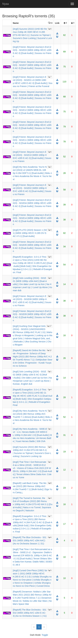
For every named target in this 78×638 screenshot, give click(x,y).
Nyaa (5, 3)
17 (49, 326)
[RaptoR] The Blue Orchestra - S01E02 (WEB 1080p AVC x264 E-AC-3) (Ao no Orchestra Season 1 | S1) (30, 612)
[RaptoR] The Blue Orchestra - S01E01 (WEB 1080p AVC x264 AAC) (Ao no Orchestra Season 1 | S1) (29, 540)
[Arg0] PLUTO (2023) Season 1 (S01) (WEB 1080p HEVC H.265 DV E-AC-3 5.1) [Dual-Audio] (30, 233)
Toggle (45, 635)
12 (49, 350)
